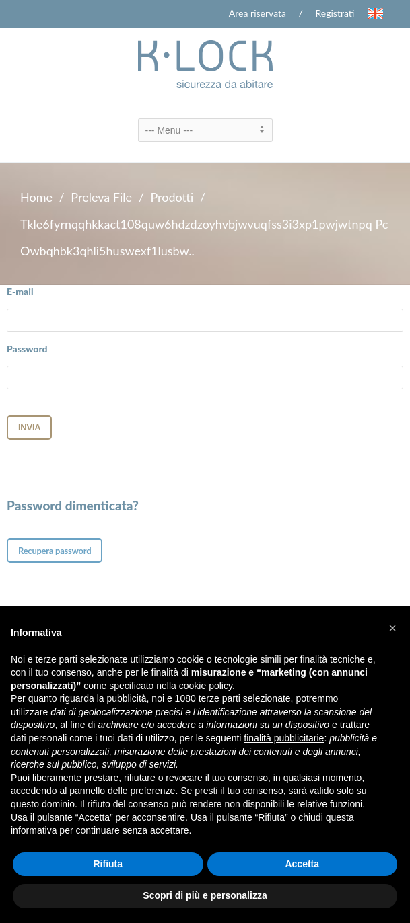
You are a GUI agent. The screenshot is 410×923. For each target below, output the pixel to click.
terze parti (219, 698)
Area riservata (257, 13)
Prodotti (171, 197)
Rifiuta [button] (108, 863)
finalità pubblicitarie (284, 738)
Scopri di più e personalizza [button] (205, 895)
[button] (392, 628)
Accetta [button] (302, 863)
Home (36, 197)
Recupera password (54, 550)
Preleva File (101, 197)
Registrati (335, 13)
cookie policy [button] (205, 685)
